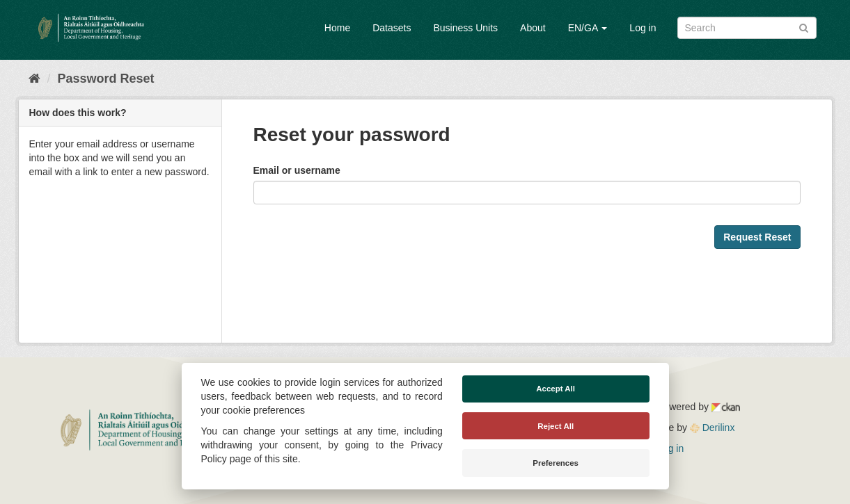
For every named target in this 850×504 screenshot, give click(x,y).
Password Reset (106, 79)
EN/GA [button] (588, 27)
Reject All (555, 426)
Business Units (465, 27)
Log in (642, 27)
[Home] (34, 79)
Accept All (555, 388)
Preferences (556, 463)
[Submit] (804, 27)
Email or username (296, 170)
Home (337, 27)
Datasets (391, 27)
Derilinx (712, 427)
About (533, 27)
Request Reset (757, 237)
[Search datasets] (747, 28)
